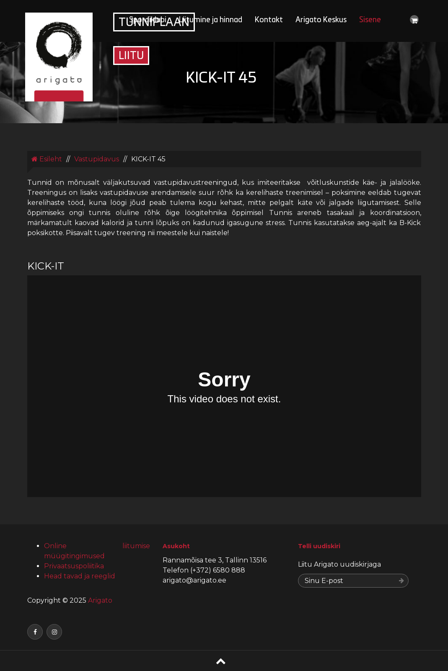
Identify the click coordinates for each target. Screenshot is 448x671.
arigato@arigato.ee (194, 580)
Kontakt (269, 20)
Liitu (131, 56)
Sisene (370, 20)
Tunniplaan (154, 23)
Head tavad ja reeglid (79, 576)
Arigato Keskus (321, 20)
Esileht (46, 159)
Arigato (99, 600)
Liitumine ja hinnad (210, 20)
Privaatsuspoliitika (74, 566)
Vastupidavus (96, 159)
